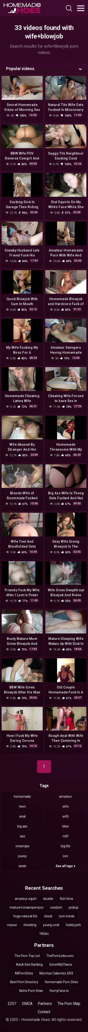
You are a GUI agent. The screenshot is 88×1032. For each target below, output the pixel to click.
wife (65, 806)
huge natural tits (25, 916)
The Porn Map (68, 1003)
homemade (22, 796)
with (65, 816)
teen (22, 806)
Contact (44, 1012)
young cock (51, 925)
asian (23, 866)
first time (66, 899)
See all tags (65, 866)
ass (22, 836)
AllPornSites (24, 973)
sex (65, 856)
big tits (65, 846)
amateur (65, 796)
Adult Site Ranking (29, 964)
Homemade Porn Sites (61, 982)
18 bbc (44, 934)
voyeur (12, 925)
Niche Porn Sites (31, 991)
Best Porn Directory (24, 982)
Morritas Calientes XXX (56, 973)
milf (66, 836)
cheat (48, 916)
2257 (12, 1003)
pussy (22, 856)
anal (22, 816)
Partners (45, 1003)
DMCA (27, 1003)
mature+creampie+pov (26, 907)
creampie (22, 846)
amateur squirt (26, 899)
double (48, 899)
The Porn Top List (27, 956)
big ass (22, 826)
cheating (29, 925)
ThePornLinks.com (60, 956)
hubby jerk (73, 925)
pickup (73, 907)
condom (56, 907)
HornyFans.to (59, 991)
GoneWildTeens (60, 964)
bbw (65, 826)
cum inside (66, 916)
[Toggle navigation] (80, 8)
